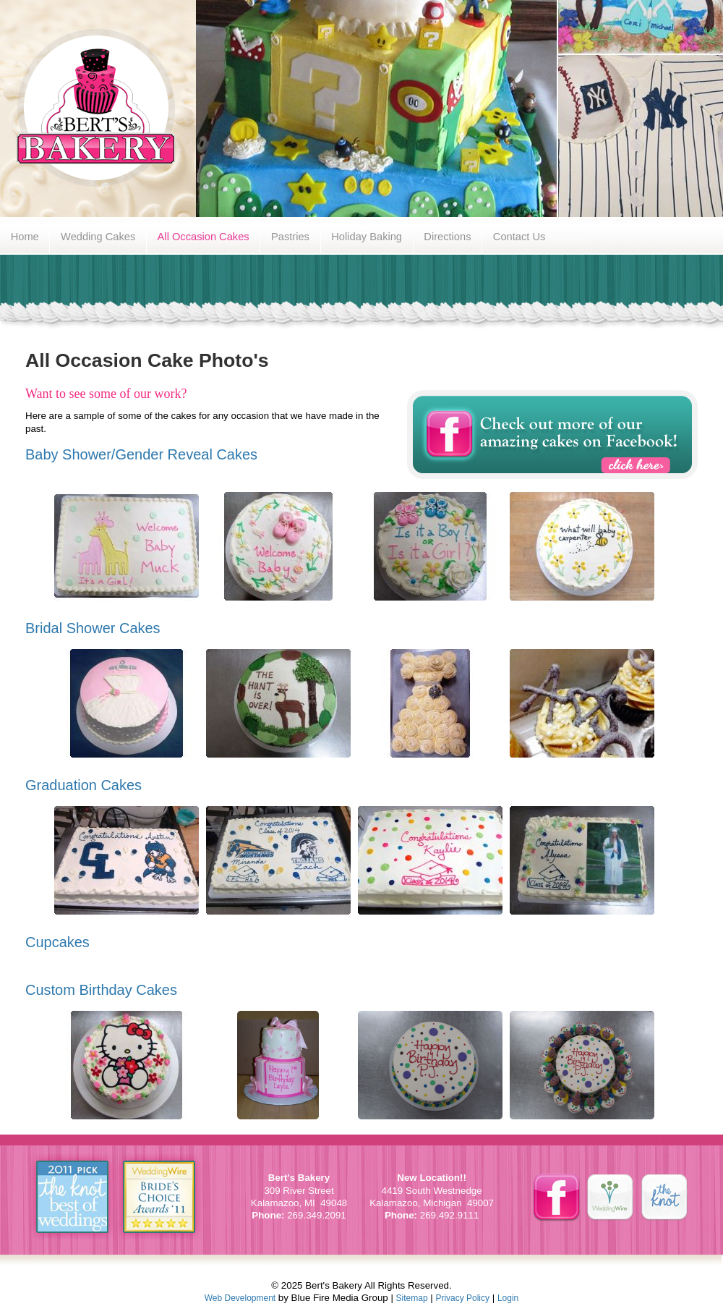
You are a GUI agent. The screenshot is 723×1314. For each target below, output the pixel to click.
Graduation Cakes (83, 785)
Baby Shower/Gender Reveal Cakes (141, 454)
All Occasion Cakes (203, 236)
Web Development (240, 1298)
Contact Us (519, 236)
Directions (447, 236)
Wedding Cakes (98, 236)
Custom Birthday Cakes (101, 990)
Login (507, 1298)
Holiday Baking (366, 236)
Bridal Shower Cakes (93, 628)
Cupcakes (57, 942)
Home (25, 236)
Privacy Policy (462, 1298)
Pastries (290, 236)
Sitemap (412, 1298)
